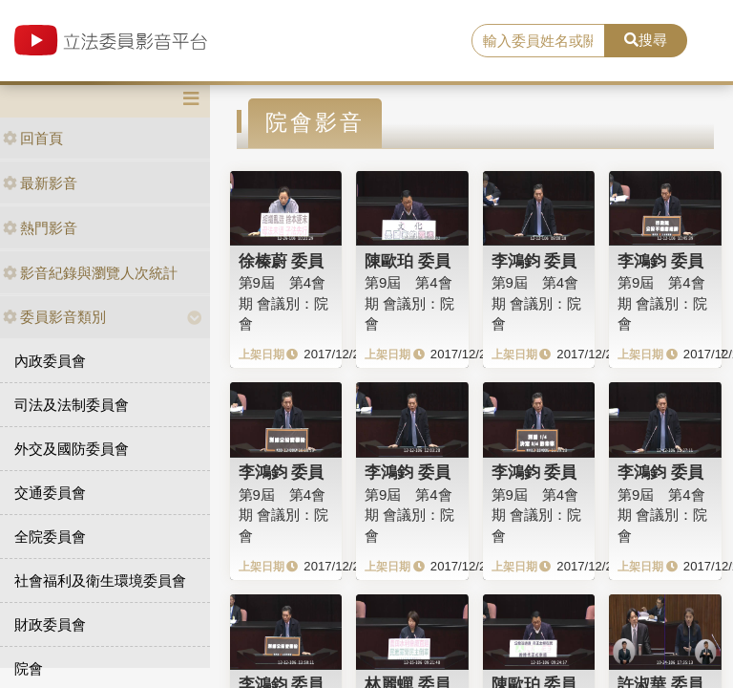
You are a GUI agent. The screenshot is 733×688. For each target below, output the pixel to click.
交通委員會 (50, 492)
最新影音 (40, 183)
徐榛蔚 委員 (282, 260)
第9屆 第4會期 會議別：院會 (283, 303)
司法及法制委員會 (71, 405)
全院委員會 (50, 536)
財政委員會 (50, 624)
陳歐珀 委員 (407, 260)
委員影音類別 (54, 317)
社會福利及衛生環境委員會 (100, 580)
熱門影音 (40, 228)
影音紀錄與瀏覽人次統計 (90, 273)
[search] (538, 41)
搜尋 (645, 40)
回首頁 (33, 138)
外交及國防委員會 (71, 449)
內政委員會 (50, 361)
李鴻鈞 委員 (534, 260)
